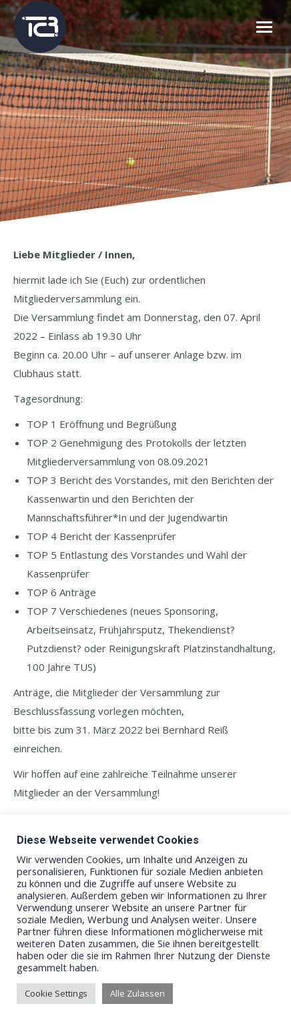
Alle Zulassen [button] (137, 993)
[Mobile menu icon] (264, 27)
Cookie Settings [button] (56, 993)
